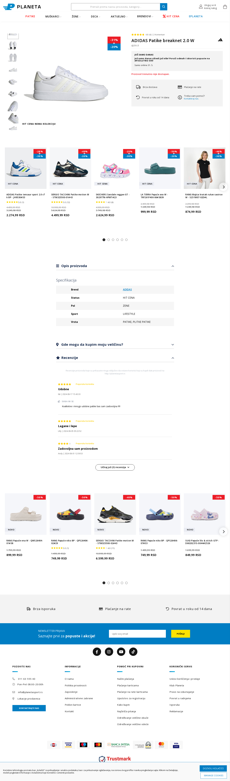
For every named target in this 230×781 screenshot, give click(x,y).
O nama (69, 678)
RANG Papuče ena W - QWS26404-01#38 (24, 542)
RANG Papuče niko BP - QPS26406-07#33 (159, 542)
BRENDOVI (144, 16)
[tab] (115, 266)
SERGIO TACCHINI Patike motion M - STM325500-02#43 (115, 542)
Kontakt (69, 711)
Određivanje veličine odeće (133, 724)
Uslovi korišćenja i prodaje (184, 678)
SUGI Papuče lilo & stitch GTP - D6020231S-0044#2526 (202, 542)
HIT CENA (171, 16)
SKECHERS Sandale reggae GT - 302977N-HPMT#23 (113, 196)
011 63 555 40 (26, 678)
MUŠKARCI (52, 16)
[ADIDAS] (220, 41)
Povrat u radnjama (180, 698)
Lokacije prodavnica (28, 698)
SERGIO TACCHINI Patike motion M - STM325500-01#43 (70, 196)
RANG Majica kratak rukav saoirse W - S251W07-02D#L (203, 196)
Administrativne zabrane (79, 698)
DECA (94, 16)
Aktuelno (118, 16)
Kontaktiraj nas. (191, 98)
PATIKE (30, 16)
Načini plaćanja (125, 678)
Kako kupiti (123, 704)
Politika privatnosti (75, 685)
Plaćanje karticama (128, 685)
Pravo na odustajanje (181, 691)
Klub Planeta (176, 685)
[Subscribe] (180, 634)
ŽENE (75, 16)
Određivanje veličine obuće (133, 717)
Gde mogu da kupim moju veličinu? (91, 344)
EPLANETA (196, 16)
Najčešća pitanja (126, 711)
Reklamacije (176, 711)
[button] (208, 7)
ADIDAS (127, 289)
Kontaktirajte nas (29, 708)
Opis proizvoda (73, 265)
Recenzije (69, 357)
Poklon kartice (73, 704)
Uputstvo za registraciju (131, 698)
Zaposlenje (71, 691)
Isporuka (174, 704)
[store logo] (22, 7)
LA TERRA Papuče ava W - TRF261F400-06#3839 (154, 196)
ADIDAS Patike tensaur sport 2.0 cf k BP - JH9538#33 (25, 196)
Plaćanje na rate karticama (132, 691)
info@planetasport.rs (30, 692)
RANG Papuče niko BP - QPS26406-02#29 (69, 542)
